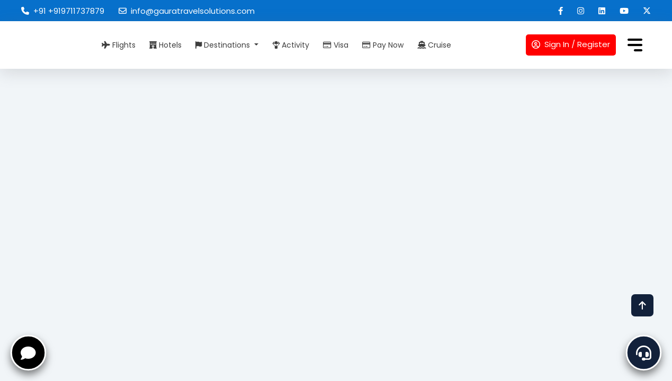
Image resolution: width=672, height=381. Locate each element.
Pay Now (383, 45)
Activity (290, 45)
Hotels (165, 45)
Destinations (223, 45)
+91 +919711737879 (62, 10)
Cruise (434, 45)
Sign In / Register (571, 44)
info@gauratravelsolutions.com (187, 10)
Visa (335, 45)
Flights (119, 45)
